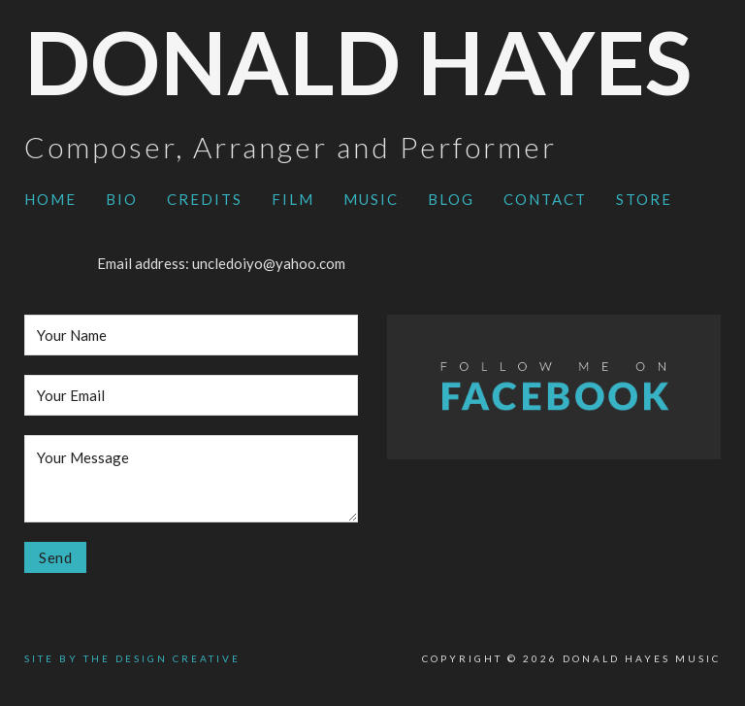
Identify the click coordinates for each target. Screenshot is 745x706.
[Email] (191, 395)
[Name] (191, 335)
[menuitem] (50, 200)
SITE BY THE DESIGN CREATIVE (132, 658)
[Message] (191, 478)
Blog (451, 199)
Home (50, 199)
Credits (205, 199)
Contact (545, 199)
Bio (122, 199)
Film (293, 199)
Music (371, 199)
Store (644, 199)
